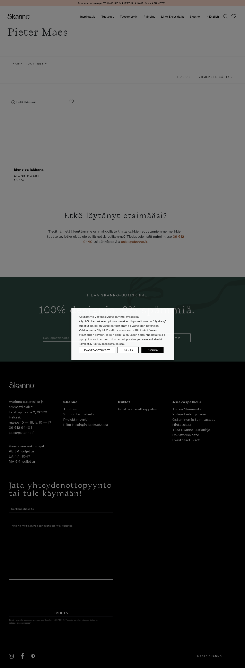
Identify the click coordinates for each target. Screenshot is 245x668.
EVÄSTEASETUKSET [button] (97, 350)
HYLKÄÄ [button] (128, 350)
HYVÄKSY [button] (152, 350)
